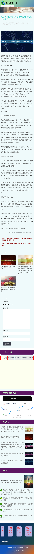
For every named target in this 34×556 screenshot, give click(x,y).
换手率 (31, 358)
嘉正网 (2, 530)
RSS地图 (19, 547)
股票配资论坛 (10, 530)
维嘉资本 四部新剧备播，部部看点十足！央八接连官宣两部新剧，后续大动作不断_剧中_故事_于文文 (12, 429)
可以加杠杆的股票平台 (28, 531)
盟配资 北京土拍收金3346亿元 (10, 437)
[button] (2, 407)
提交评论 (7, 344)
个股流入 (18, 358)
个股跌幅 (11, 358)
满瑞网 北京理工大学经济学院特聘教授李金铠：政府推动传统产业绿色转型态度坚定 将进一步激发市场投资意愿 (16, 492)
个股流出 (25, 358)
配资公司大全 (19, 530)
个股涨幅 (4, 358)
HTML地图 (25, 547)
